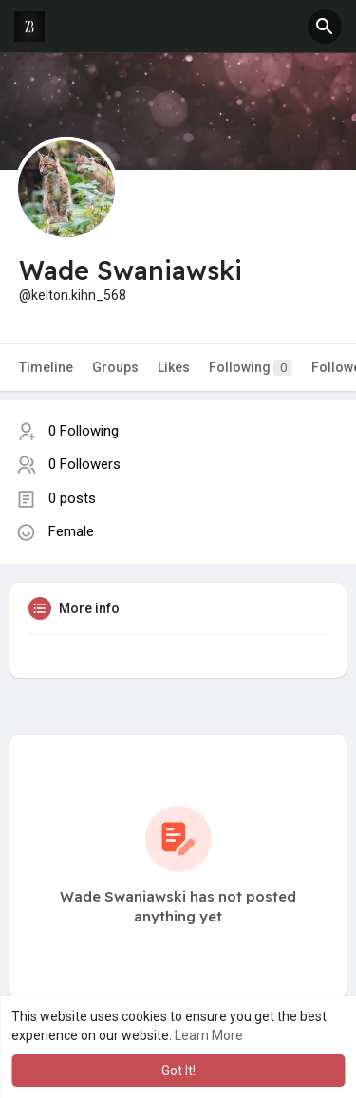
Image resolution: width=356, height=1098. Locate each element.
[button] (325, 26)
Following (250, 368)
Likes (174, 367)
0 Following (83, 430)
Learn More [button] (209, 1035)
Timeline (46, 367)
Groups (115, 367)
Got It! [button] (178, 1070)
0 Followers (84, 464)
